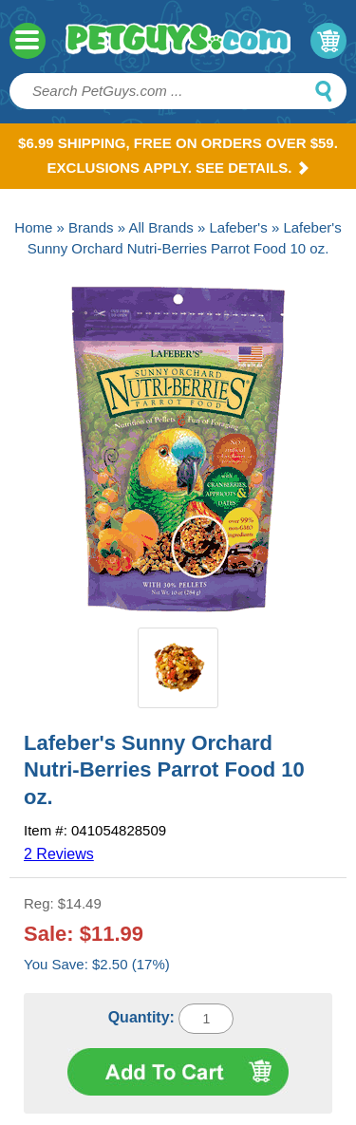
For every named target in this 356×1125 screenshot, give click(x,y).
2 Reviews (59, 854)
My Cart (328, 40)
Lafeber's (238, 227)
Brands (91, 227)
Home (33, 227)
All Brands (160, 227)
